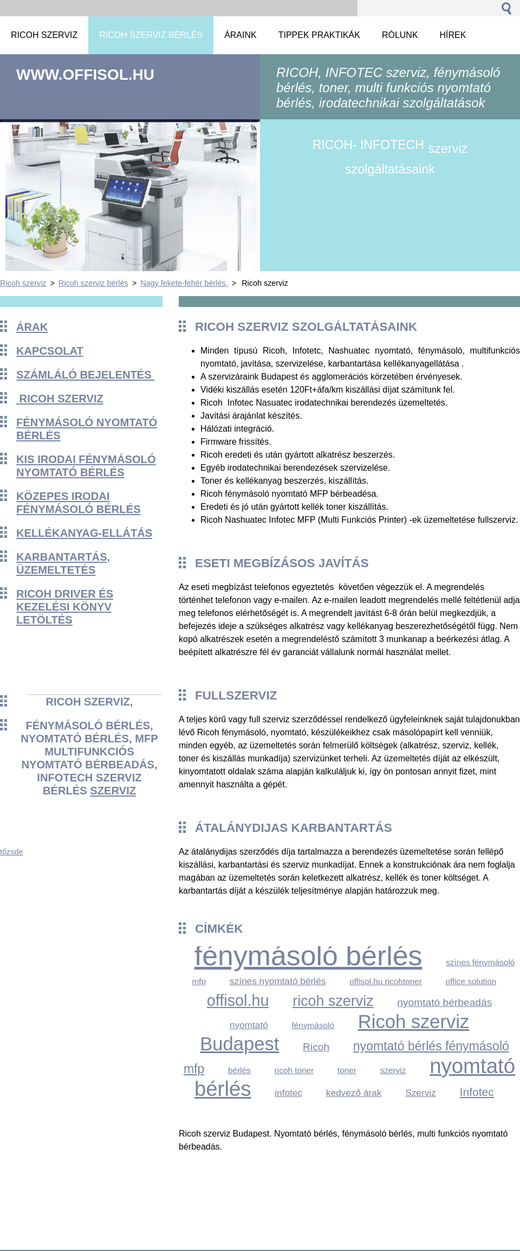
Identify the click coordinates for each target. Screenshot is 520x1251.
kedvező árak (354, 1092)
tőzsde (11, 852)
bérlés (239, 1070)
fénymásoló (313, 1025)
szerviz (113, 791)
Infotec (477, 1092)
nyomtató (249, 1024)
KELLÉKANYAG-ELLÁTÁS (84, 533)
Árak (32, 327)
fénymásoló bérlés (308, 955)
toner (346, 1070)
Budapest (239, 1044)
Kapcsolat (49, 351)
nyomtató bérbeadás (444, 1002)
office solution (471, 981)
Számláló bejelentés (85, 375)
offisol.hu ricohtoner (385, 981)
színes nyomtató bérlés (278, 981)
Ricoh (316, 1047)
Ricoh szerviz (23, 283)
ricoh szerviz (332, 1001)
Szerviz (420, 1092)
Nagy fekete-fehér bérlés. (184, 283)
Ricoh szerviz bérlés (93, 283)
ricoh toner (294, 1070)
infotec (288, 1092)
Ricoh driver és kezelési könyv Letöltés (64, 607)
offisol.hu (238, 1000)
